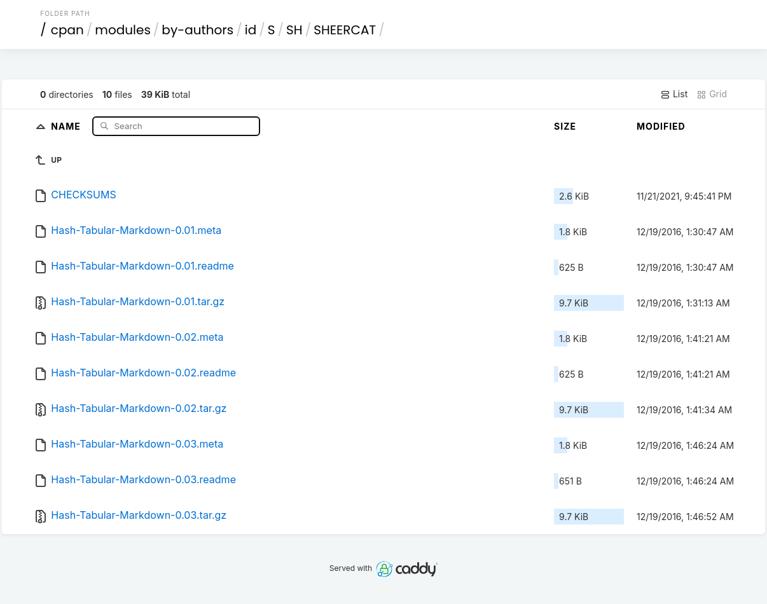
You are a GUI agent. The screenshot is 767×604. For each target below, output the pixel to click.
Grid (711, 94)
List (674, 94)
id (250, 30)
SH (294, 30)
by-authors (197, 30)
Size (565, 126)
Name (67, 125)
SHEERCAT (345, 30)
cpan (67, 30)
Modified (661, 126)
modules (122, 30)
